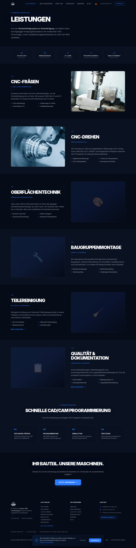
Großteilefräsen (47, 514)
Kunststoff (45, 517)
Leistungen (31, 3)
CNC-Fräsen (45, 506)
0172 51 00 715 (106, 3)
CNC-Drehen (45, 509)
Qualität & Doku (76, 512)
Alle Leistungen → (48, 526)
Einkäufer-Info (75, 514)
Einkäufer (70, 3)
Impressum (99, 540)
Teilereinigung (45, 519)
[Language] (96, 3)
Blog (89, 3)
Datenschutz (88, 540)
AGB (107, 540)
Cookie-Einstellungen (118, 540)
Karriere (80, 3)
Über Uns (59, 3)
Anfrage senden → (108, 517)
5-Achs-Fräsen (46, 512)
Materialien (45, 522)
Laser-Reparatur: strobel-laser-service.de (54, 531)
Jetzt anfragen (68, 482)
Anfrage (119, 3)
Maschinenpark (46, 3)
